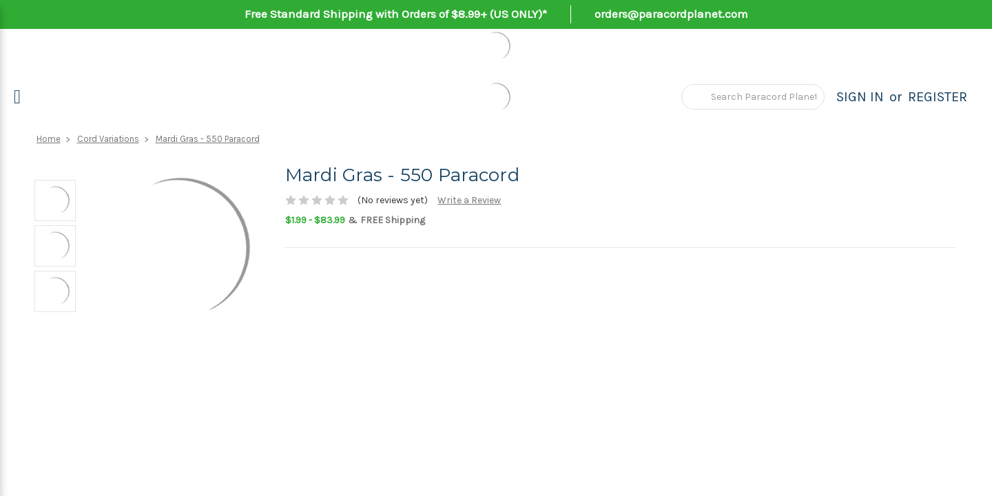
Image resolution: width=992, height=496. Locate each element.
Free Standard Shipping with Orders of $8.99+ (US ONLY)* (396, 14)
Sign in (860, 97)
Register (937, 97)
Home (49, 139)
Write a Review (469, 200)
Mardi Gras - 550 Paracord (208, 139)
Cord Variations (108, 139)
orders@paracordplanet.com (671, 14)
